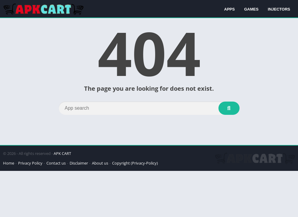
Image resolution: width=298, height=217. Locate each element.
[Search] (149, 108)
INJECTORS (279, 9)
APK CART (62, 153)
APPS (229, 9)
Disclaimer (79, 163)
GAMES (251, 9)
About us (100, 163)
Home (8, 163)
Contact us (56, 163)
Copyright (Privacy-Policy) (135, 163)
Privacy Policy (30, 163)
